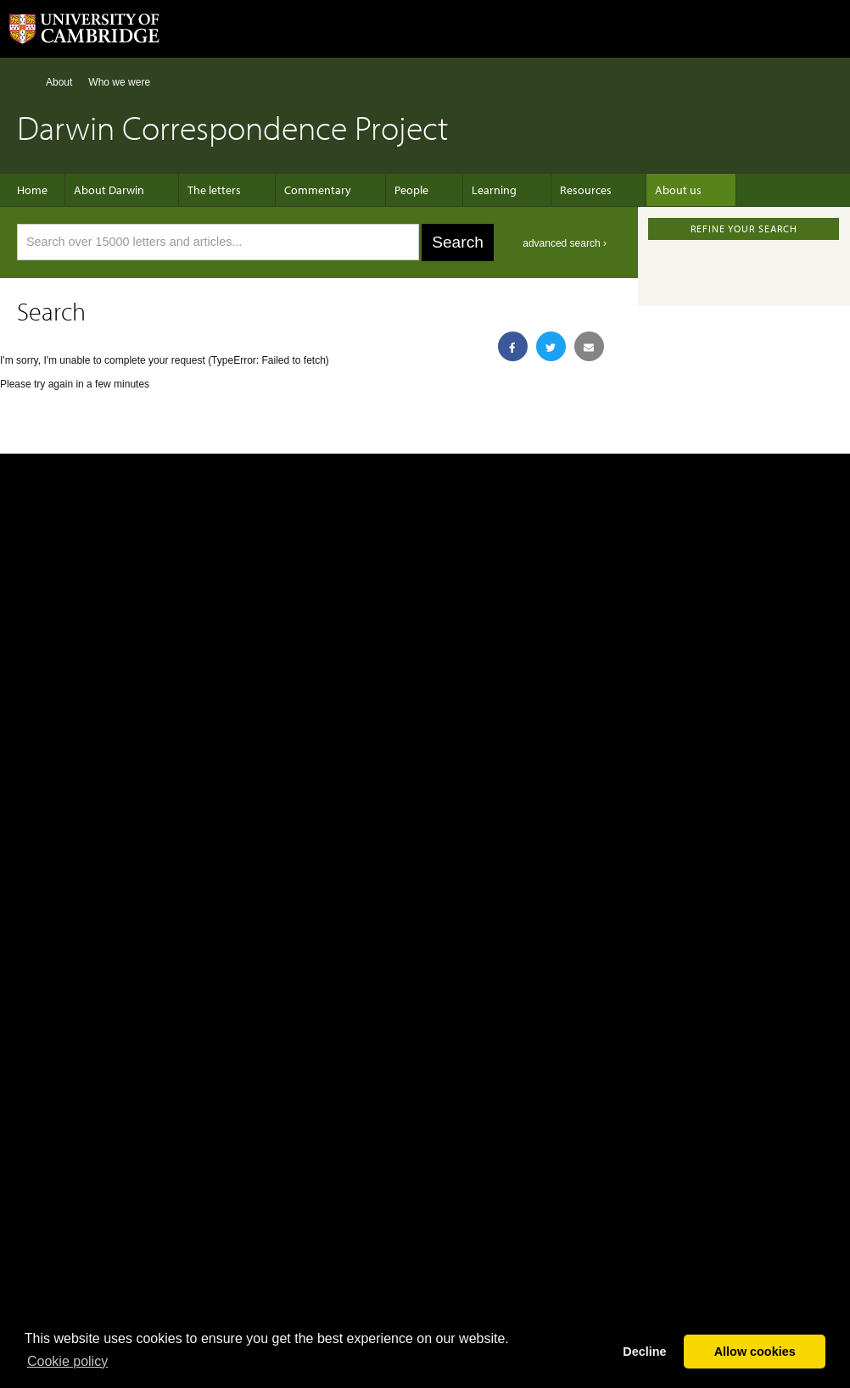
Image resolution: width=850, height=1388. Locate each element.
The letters (214, 190)
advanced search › (565, 243)
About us (635, 190)
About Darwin (117, 190)
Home (24, 82)
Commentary (309, 190)
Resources (552, 190)
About (59, 82)
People (394, 190)
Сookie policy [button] (67, 1361)
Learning (468, 190)
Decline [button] (644, 1351)
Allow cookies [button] (755, 1351)
